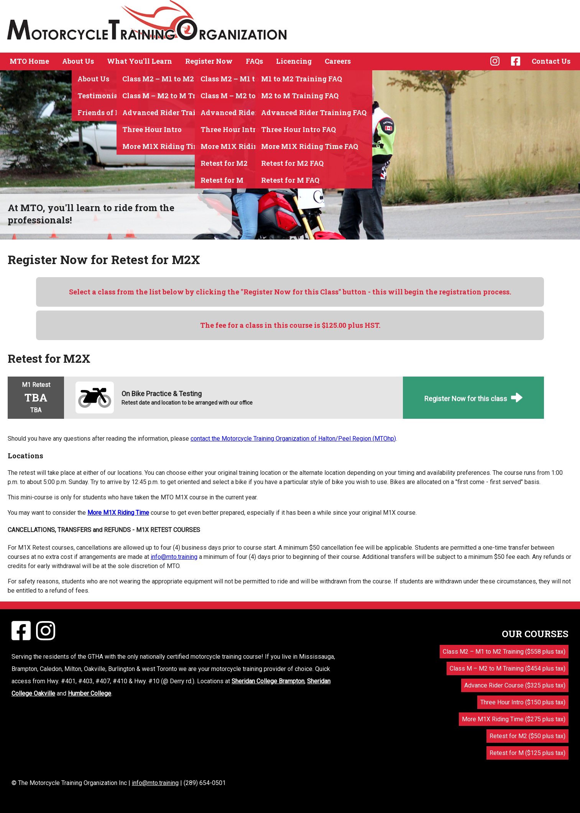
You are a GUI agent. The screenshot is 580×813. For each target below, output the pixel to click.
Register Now (209, 61)
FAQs (254, 61)
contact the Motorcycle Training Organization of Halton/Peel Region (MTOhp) (293, 438)
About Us (78, 61)
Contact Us (551, 61)
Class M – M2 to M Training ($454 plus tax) (507, 668)
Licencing (294, 61)
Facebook (515, 61)
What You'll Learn (139, 61)
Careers (338, 61)
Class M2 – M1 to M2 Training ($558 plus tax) (504, 651)
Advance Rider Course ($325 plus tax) (514, 685)
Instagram (494, 61)
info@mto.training (174, 556)
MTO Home (29, 61)
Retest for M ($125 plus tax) (527, 753)
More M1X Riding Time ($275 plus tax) (513, 719)
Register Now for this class (465, 399)
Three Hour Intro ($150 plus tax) (522, 702)
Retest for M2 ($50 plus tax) (527, 736)
